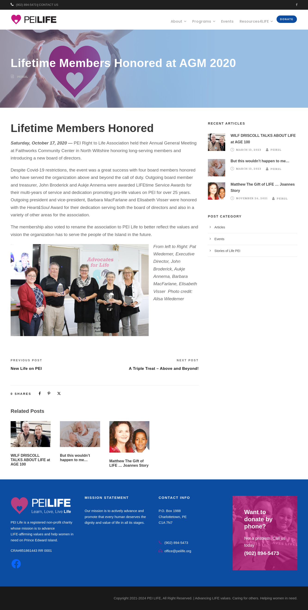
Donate (286, 19)
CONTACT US (48, 4)
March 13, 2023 (248, 150)
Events (227, 21)
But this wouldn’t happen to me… (260, 161)
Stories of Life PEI (227, 251)
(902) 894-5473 (26, 4)
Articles (219, 227)
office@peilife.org (177, 551)
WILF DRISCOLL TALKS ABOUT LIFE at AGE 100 (30, 460)
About (176, 21)
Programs (201, 21)
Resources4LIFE (254, 21)
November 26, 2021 (252, 198)
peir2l (22, 77)
